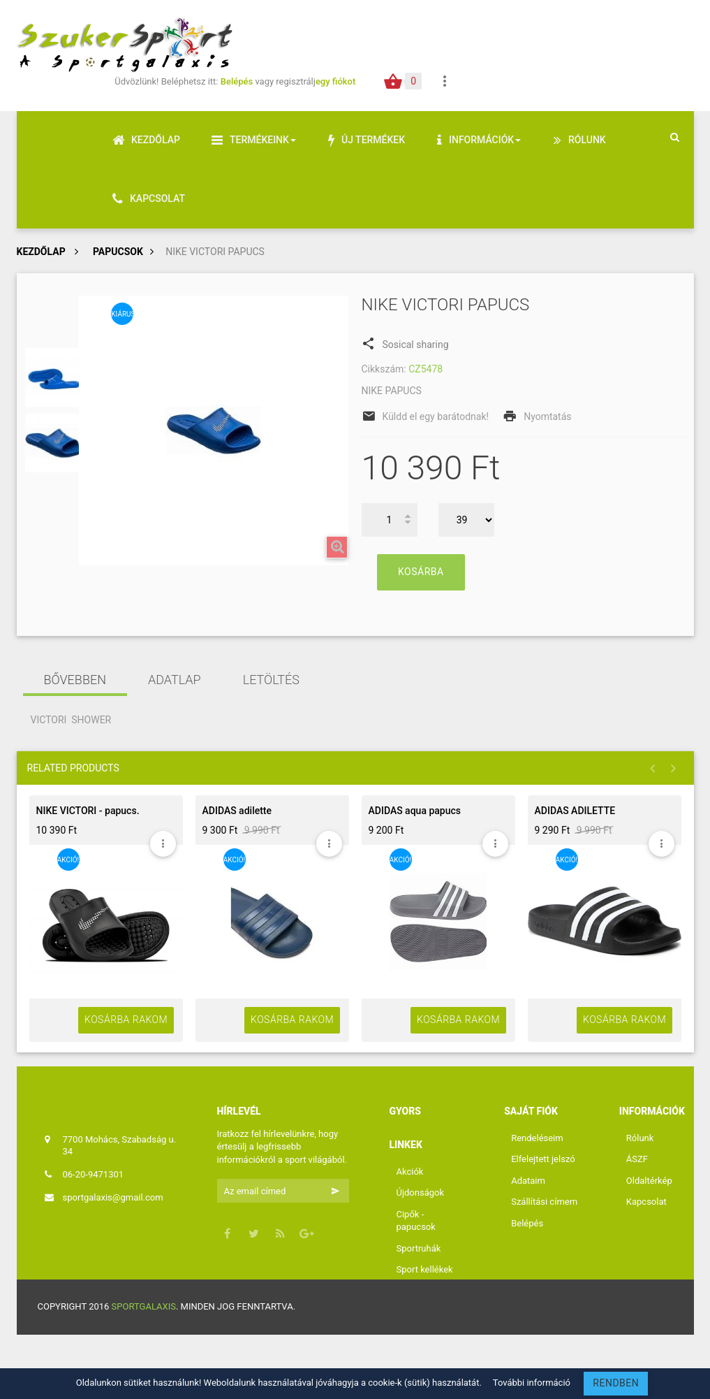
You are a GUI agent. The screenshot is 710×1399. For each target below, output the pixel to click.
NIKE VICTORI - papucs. (88, 811)
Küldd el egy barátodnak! (436, 416)
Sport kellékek (425, 1269)
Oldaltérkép (649, 1180)
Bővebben (75, 679)
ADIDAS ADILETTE (575, 811)
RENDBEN (616, 1383)
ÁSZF (637, 1159)
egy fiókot (335, 81)
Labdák (411, 1291)
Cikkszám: (384, 369)
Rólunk (640, 1138)
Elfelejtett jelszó (543, 1159)
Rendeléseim (537, 1138)
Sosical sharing (405, 342)
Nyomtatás (547, 416)
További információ (531, 1382)
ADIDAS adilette (237, 811)
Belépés (238, 81)
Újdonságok (421, 1192)
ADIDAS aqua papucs (415, 811)
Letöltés (271, 679)
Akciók (410, 1171)
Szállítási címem (544, 1201)
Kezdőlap (41, 251)
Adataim (528, 1180)
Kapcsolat (646, 1201)
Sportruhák (419, 1248)
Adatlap (174, 679)
